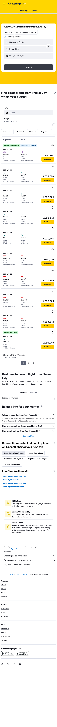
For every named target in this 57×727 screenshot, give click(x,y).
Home (11, 574)
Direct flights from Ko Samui (13, 487)
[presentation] (48, 26)
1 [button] (23, 363)
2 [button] (28, 363)
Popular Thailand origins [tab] (37, 459)
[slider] (53, 124)
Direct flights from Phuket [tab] (13, 453)
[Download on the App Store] (22, 653)
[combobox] (9, 32)
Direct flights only (13, 37)
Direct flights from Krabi (12, 480)
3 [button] (33, 363)
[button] (4, 3)
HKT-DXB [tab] (23, 392)
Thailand (24, 574)
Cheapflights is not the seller (30, 555)
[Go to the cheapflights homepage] (17, 4)
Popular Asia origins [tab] (35, 453)
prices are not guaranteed (11, 549)
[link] (8, 664)
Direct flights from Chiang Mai (14, 483)
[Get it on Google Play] (7, 653)
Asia (17, 574)
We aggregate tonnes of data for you (30, 560)
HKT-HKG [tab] (33, 392)
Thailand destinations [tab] (12, 464)
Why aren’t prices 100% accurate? (30, 564)
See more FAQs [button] (28, 436)
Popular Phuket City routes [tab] (14, 459)
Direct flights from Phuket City (14, 476)
